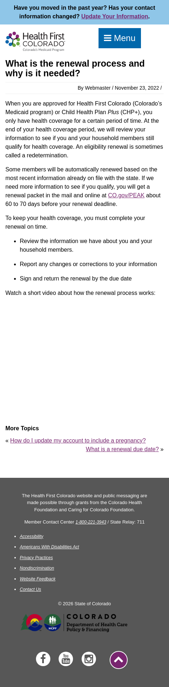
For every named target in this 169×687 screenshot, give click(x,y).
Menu (120, 38)
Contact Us (30, 589)
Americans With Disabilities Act (49, 546)
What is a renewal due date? (122, 449)
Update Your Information (114, 16)
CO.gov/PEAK (126, 195)
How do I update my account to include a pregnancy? (78, 440)
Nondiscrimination (37, 568)
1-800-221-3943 (91, 522)
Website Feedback (37, 579)
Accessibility (31, 536)
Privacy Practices (36, 557)
